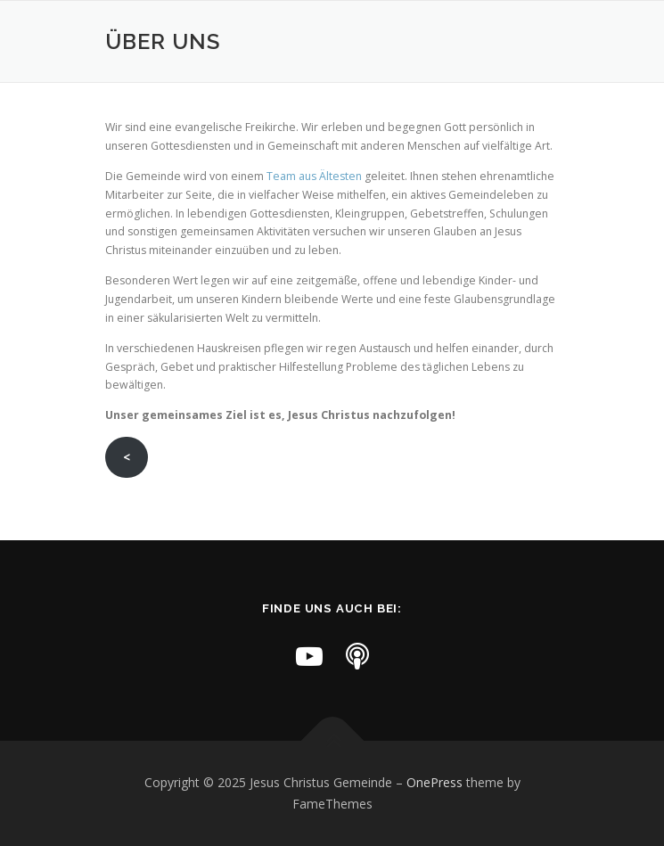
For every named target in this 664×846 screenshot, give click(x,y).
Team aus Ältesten (314, 176)
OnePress (434, 782)
